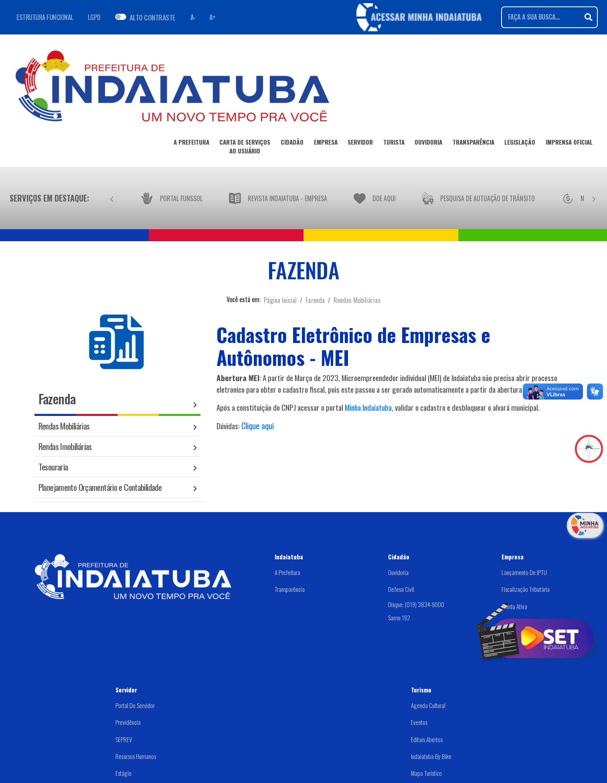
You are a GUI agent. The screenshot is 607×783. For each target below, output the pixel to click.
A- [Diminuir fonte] (193, 17)
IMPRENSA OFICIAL (569, 143)
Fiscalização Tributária (526, 589)
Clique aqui (257, 426)
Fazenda (315, 300)
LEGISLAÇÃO (519, 143)
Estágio (123, 773)
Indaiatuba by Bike (431, 756)
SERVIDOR (360, 143)
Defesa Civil (401, 589)
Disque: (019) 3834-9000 (416, 604)
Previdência (128, 722)
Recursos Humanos (135, 756)
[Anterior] (112, 198)
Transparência (290, 589)
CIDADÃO (292, 143)
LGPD (94, 17)
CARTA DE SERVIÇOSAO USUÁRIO (244, 147)
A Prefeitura (287, 572)
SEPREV (123, 739)
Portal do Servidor (135, 705)
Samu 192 (399, 617)
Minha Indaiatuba (368, 407)
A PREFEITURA (191, 143)
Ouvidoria (398, 572)
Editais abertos (427, 739)
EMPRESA (326, 143)
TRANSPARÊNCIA (473, 143)
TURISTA (394, 143)
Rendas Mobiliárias (357, 300)
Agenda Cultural (428, 705)
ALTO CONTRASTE (152, 17)
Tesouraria (53, 466)
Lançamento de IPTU (524, 572)
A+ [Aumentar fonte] (212, 17)
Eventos (419, 722)
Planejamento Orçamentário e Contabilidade (100, 487)
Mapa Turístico (426, 773)
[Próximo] (594, 198)
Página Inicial (280, 300)
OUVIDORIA (428, 143)
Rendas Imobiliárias (65, 446)
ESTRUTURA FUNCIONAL (44, 17)
